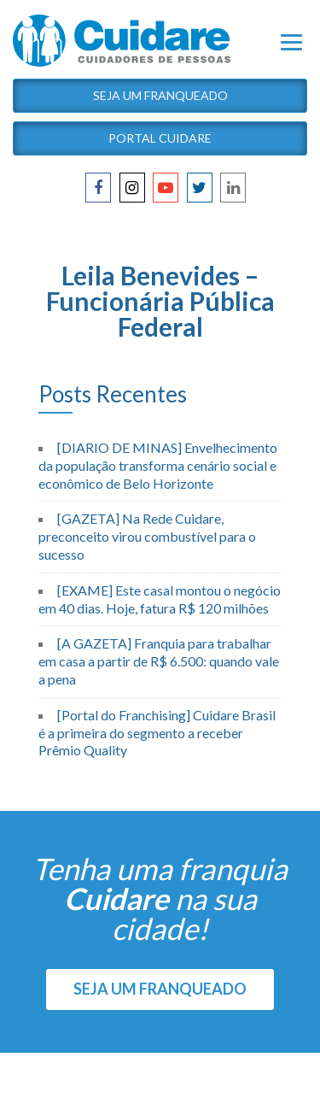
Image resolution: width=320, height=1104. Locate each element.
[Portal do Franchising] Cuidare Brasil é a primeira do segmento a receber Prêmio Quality (157, 733)
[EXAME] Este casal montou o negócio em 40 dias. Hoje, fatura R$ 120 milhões (159, 599)
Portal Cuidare (160, 138)
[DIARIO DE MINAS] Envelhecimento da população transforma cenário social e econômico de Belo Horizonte (157, 465)
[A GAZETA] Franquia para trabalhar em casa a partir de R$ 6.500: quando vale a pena (158, 661)
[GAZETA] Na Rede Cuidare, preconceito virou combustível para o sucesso (147, 536)
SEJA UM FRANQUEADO (160, 988)
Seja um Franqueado (160, 95)
